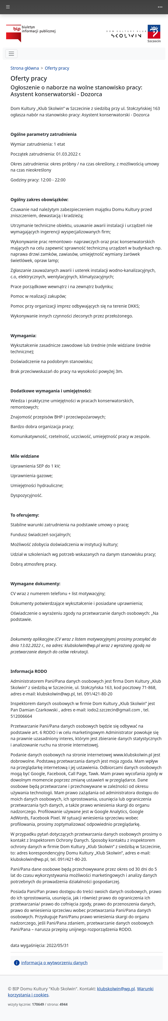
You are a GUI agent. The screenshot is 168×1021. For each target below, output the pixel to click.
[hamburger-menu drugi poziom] (11, 53)
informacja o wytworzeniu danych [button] (51, 963)
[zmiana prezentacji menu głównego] (8, 7)
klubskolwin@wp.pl (116, 989)
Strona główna (24, 68)
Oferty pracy (57, 68)
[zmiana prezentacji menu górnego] (160, 7)
